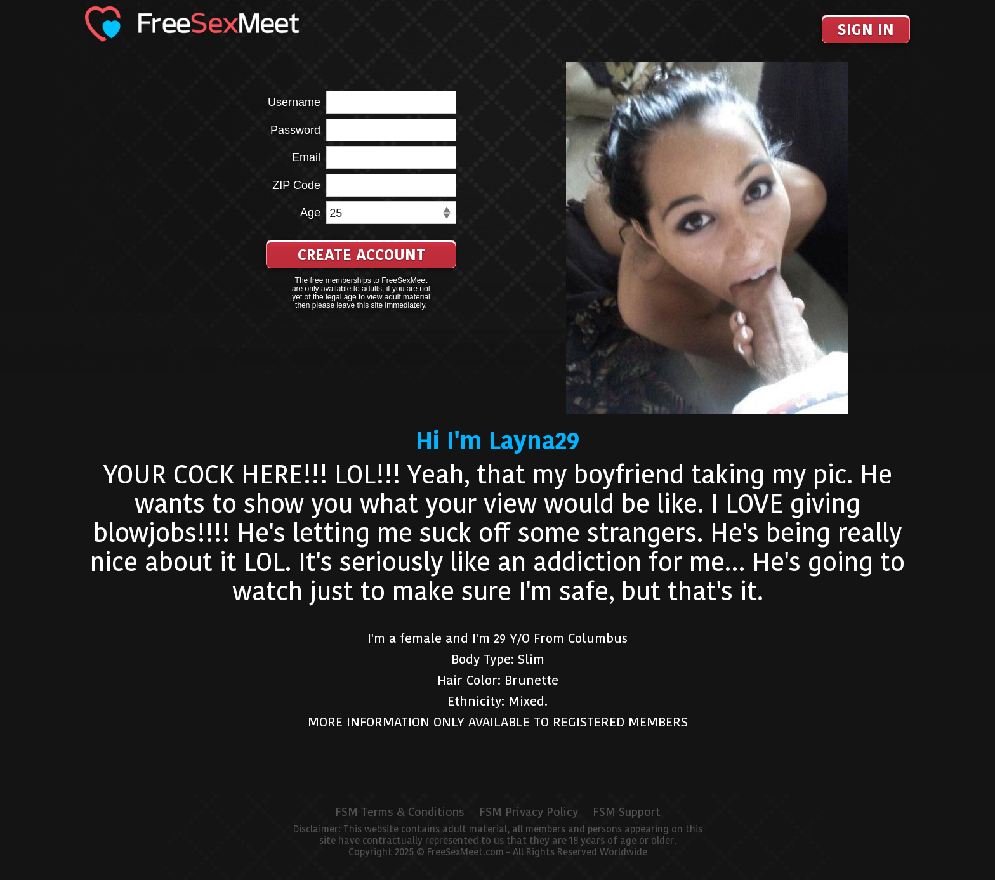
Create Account (361, 254)
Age (310, 212)
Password (295, 130)
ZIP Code (296, 185)
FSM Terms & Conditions (400, 812)
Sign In (866, 29)
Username (294, 102)
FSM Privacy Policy (528, 812)
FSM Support (627, 812)
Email (306, 157)
